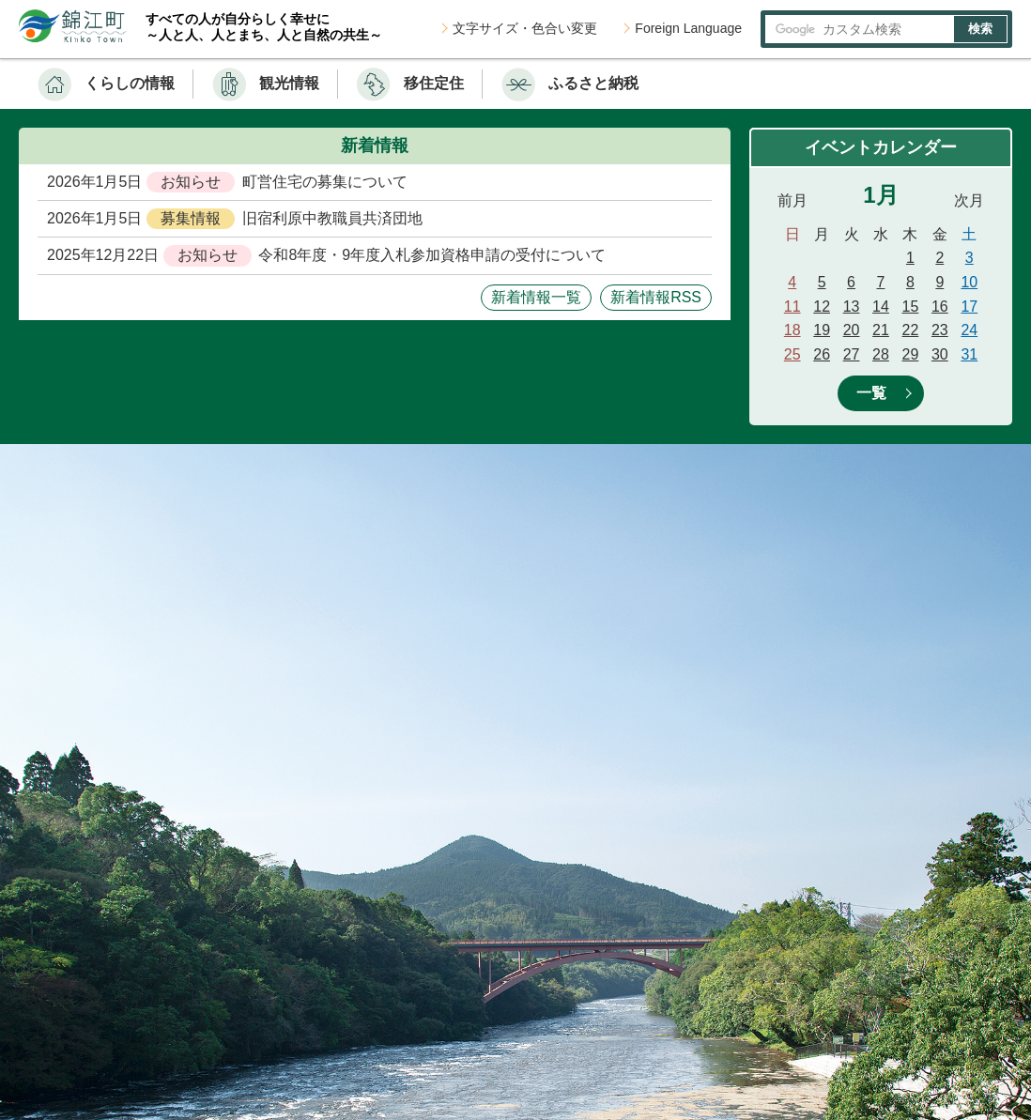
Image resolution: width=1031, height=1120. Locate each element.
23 (939, 330)
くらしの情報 (130, 83)
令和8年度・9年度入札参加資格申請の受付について (432, 255)
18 (792, 330)
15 (910, 307)
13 (851, 307)
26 (821, 354)
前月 (792, 200)
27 (851, 354)
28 (880, 354)
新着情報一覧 (536, 297)
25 (792, 354)
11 (792, 307)
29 (910, 354)
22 (910, 330)
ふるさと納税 (593, 83)
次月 (969, 200)
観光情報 (289, 83)
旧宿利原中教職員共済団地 (332, 218)
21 (880, 330)
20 (851, 330)
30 (939, 354)
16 (939, 307)
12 (821, 307)
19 (821, 330)
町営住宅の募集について (325, 182)
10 (969, 282)
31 (969, 354)
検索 (980, 29)
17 (969, 307)
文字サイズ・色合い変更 (525, 28)
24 (969, 330)
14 (880, 307)
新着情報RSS (655, 297)
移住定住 (434, 83)
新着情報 (374, 145)
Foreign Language (688, 28)
